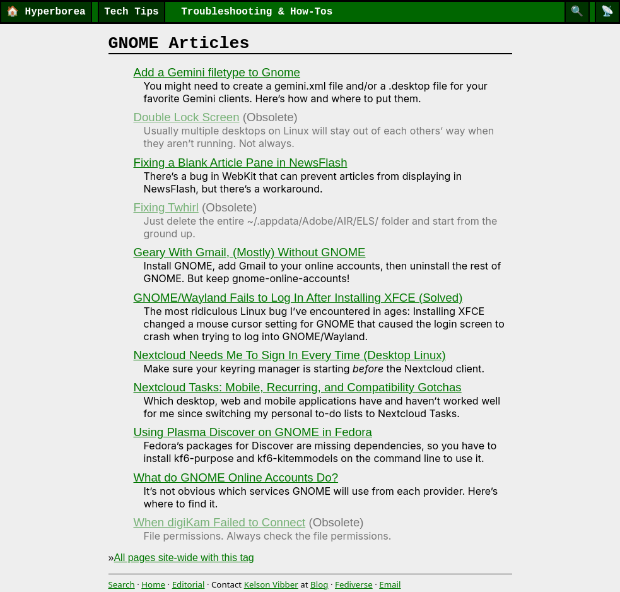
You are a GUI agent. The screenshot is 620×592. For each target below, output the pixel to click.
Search (121, 584)
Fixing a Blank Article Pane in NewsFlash (241, 162)
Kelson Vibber (271, 584)
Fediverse (354, 584)
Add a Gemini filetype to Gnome (217, 72)
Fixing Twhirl (166, 207)
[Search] (577, 12)
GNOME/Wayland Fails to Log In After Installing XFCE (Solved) (298, 297)
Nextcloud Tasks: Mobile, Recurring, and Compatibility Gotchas (298, 387)
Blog (319, 584)
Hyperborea (46, 12)
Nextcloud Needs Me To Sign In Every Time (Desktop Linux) (290, 355)
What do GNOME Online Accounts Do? (236, 477)
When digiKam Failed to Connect (220, 522)
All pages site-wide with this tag (184, 557)
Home (153, 584)
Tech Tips (131, 12)
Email (390, 584)
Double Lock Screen (187, 117)
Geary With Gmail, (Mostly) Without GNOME (250, 252)
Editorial (188, 584)
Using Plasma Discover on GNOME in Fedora (253, 432)
